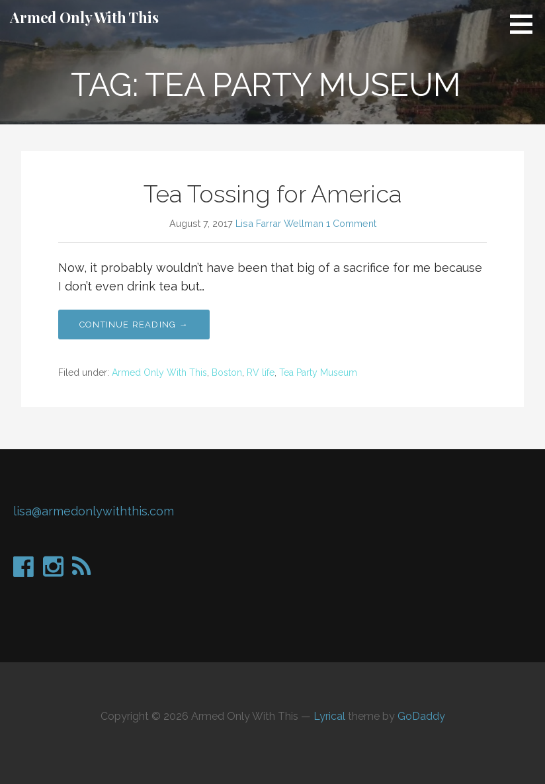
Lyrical (329, 716)
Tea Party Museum (318, 372)
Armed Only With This (84, 17)
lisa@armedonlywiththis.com (93, 511)
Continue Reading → (134, 324)
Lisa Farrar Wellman (279, 223)
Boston (227, 372)
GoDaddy (421, 716)
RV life (260, 372)
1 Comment (351, 223)
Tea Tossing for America (272, 194)
